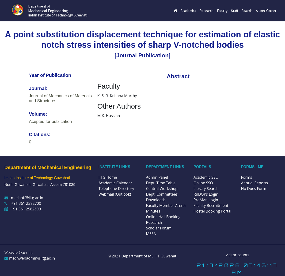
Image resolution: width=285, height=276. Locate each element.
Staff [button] (234, 10)
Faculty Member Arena (166, 205)
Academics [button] (188, 10)
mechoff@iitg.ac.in (23, 197)
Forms (246, 177)
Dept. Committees (162, 194)
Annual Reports (254, 182)
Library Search (206, 188)
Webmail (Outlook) (115, 194)
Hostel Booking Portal (212, 211)
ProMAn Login (206, 199)
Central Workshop (162, 188)
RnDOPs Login (206, 194)
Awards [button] (247, 10)
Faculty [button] (222, 10)
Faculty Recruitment (211, 205)
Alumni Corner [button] (266, 10)
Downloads (156, 199)
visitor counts (237, 254)
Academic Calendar (115, 182)
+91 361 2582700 (22, 203)
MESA (151, 233)
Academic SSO (206, 177)
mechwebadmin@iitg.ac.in (29, 258)
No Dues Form (253, 188)
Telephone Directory (116, 188)
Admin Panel (157, 177)
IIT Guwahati (166, 256)
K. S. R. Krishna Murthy (117, 95)
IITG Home (108, 177)
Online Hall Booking (163, 216)
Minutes (153, 211)
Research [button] (206, 10)
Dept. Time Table (161, 182)
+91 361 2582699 (22, 209)
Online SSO (203, 182)
